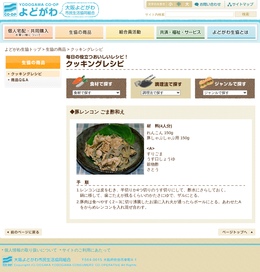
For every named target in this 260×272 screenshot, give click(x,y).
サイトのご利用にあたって (86, 250)
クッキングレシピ (33, 74)
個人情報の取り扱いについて (30, 250)
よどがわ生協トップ (23, 49)
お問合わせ (208, 4)
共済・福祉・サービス (180, 33)
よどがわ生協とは (231, 33)
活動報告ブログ (130, 33)
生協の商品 (79, 33)
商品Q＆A (33, 80)
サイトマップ (240, 4)
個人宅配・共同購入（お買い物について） (29, 33)
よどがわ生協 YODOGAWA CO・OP (30, 9)
